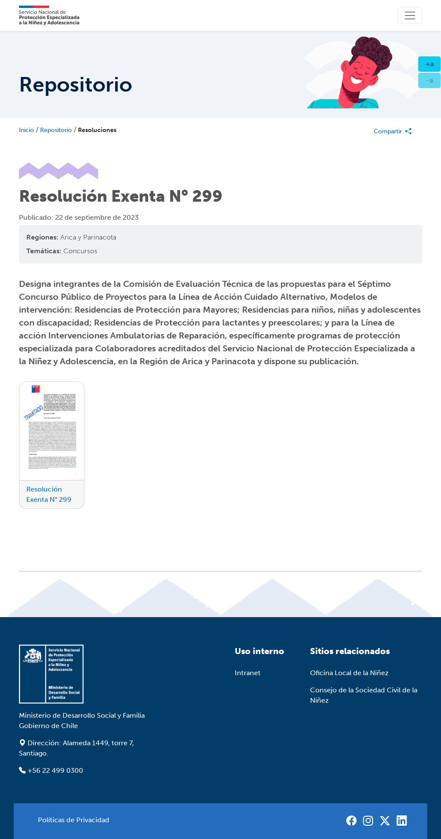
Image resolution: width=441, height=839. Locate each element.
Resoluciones (97, 130)
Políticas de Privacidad (73, 820)
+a (433, 63)
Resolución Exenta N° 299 (48, 494)
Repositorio (56, 130)
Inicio (26, 130)
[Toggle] (410, 15)
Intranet (248, 673)
